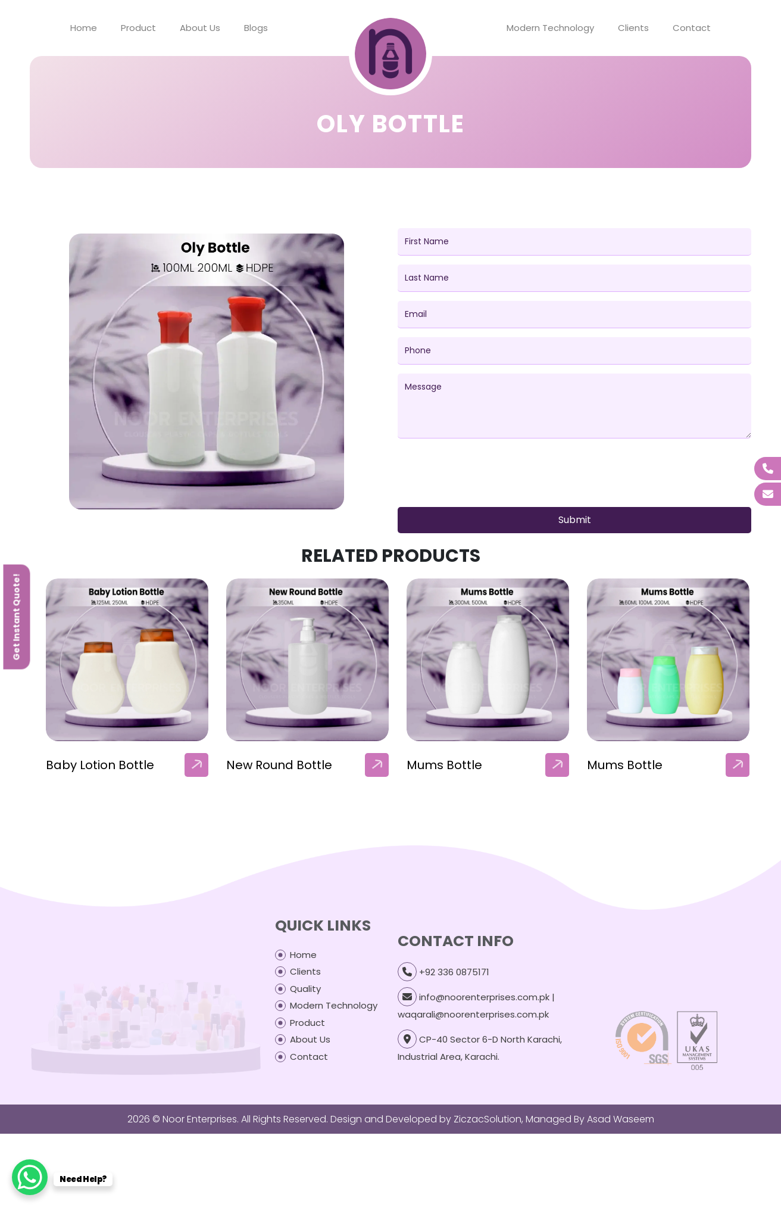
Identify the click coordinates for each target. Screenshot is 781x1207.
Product (138, 27)
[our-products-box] (127, 659)
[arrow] (196, 765)
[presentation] (488, 475)
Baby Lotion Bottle (100, 765)
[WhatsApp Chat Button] (30, 1177)
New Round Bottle (279, 765)
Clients (633, 27)
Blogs (256, 27)
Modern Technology (550, 27)
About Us (200, 27)
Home (83, 27)
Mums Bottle (444, 765)
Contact (692, 27)
